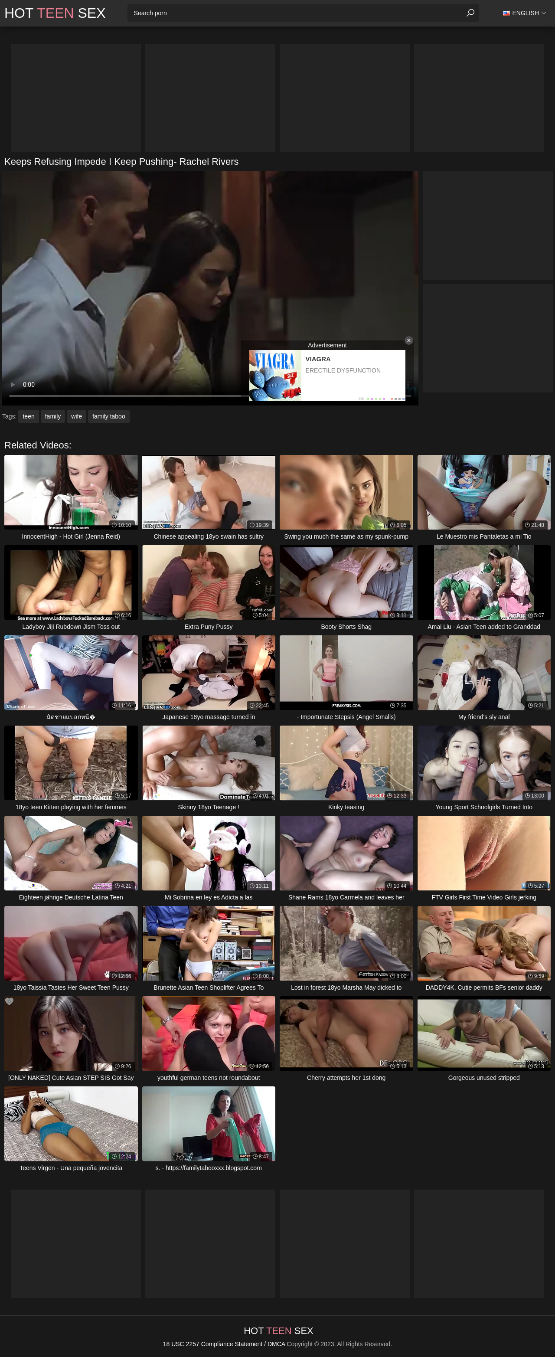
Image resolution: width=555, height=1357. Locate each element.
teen (28, 416)
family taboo (108, 416)
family (53, 416)
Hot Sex (55, 13)
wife (76, 416)
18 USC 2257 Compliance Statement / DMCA (224, 1344)
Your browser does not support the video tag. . (210, 288)
